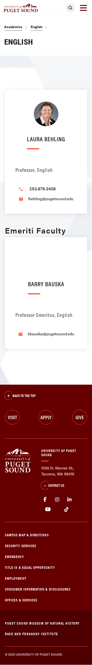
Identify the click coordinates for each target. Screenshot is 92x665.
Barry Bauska (46, 283)
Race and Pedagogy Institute (31, 633)
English (36, 26)
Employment (15, 578)
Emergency (14, 556)
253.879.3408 (42, 188)
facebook (45, 499)
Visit (12, 417)
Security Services (20, 545)
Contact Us (52, 486)
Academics (13, 26)
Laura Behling (46, 138)
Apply (46, 417)
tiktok (66, 509)
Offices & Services (21, 599)
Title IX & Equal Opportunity (30, 567)
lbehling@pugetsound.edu (50, 198)
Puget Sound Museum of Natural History (42, 623)
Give (80, 417)
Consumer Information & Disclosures (37, 589)
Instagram (57, 499)
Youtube (48, 509)
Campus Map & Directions (27, 534)
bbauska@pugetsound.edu (51, 334)
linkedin (69, 499)
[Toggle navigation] (83, 8)
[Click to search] (70, 7)
